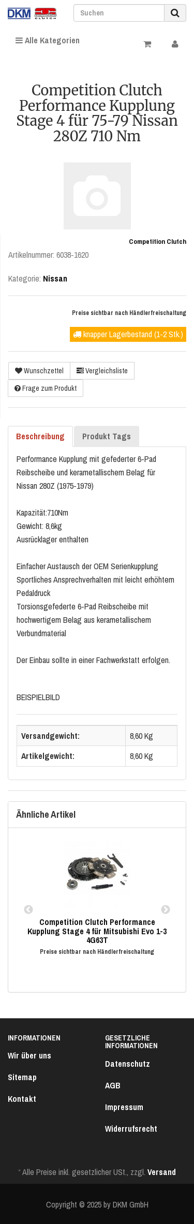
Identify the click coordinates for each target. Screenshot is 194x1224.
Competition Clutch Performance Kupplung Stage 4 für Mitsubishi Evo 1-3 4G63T (97, 931)
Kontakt (22, 1098)
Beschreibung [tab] (40, 436)
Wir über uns (29, 1055)
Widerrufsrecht (131, 1128)
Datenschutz (127, 1063)
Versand (161, 1172)
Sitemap (22, 1077)
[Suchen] (119, 13)
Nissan (55, 278)
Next (165, 910)
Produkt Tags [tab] (106, 436)
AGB (113, 1085)
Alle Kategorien (48, 40)
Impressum (124, 1107)
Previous (28, 910)
